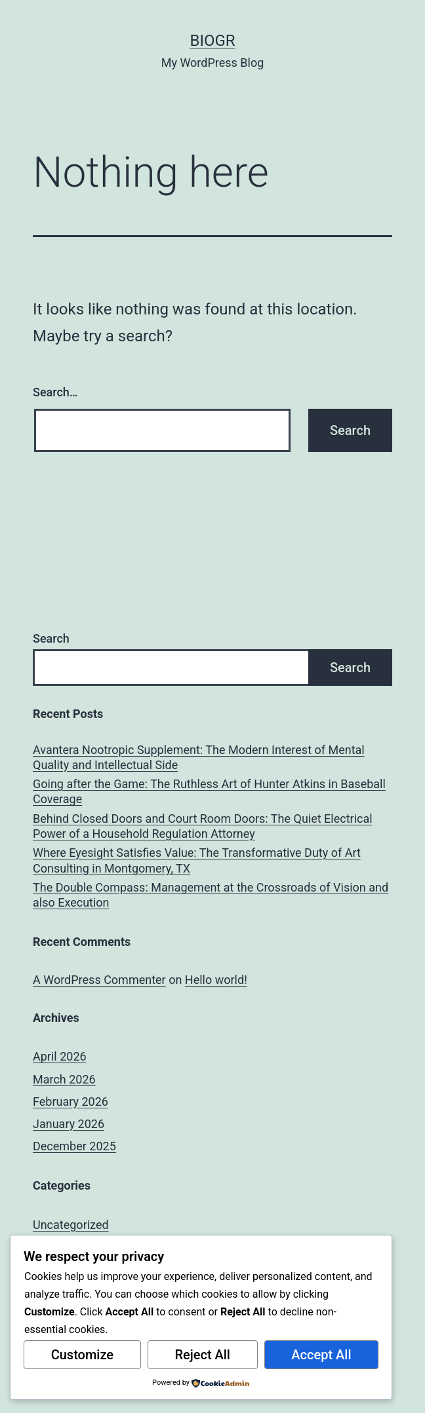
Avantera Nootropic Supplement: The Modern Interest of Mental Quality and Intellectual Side (199, 757)
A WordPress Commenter (99, 980)
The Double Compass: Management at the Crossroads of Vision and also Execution (210, 894)
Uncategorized (71, 1225)
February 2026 (70, 1101)
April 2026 (60, 1056)
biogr (212, 40)
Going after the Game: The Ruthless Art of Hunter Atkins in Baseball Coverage (209, 791)
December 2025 (74, 1146)
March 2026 (64, 1079)
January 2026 (68, 1124)
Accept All (321, 1355)
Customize (82, 1355)
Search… (55, 392)
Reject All (202, 1355)
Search (51, 638)
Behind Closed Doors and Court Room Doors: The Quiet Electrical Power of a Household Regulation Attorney (203, 826)
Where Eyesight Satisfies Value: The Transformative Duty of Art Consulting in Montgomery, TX (197, 860)
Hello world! (216, 980)
